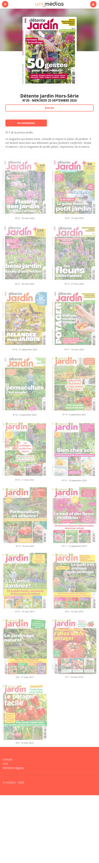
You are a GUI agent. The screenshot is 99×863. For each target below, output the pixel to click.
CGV (5, 763)
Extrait (49, 108)
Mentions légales (13, 768)
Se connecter (26, 123)
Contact (7, 759)
